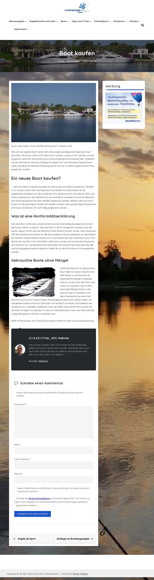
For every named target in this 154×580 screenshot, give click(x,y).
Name (17, 445)
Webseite (43, 361)
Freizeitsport (101, 21)
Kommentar (20, 404)
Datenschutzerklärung (39, 499)
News (63, 21)
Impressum (20, 29)
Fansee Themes (80, 577)
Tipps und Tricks (80, 21)
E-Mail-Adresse (22, 459)
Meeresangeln (16, 21)
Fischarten (118, 21)
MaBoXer (63, 338)
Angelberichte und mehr (42, 21)
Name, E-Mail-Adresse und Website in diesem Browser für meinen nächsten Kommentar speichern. (53, 490)
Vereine (133, 21)
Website (18, 474)
